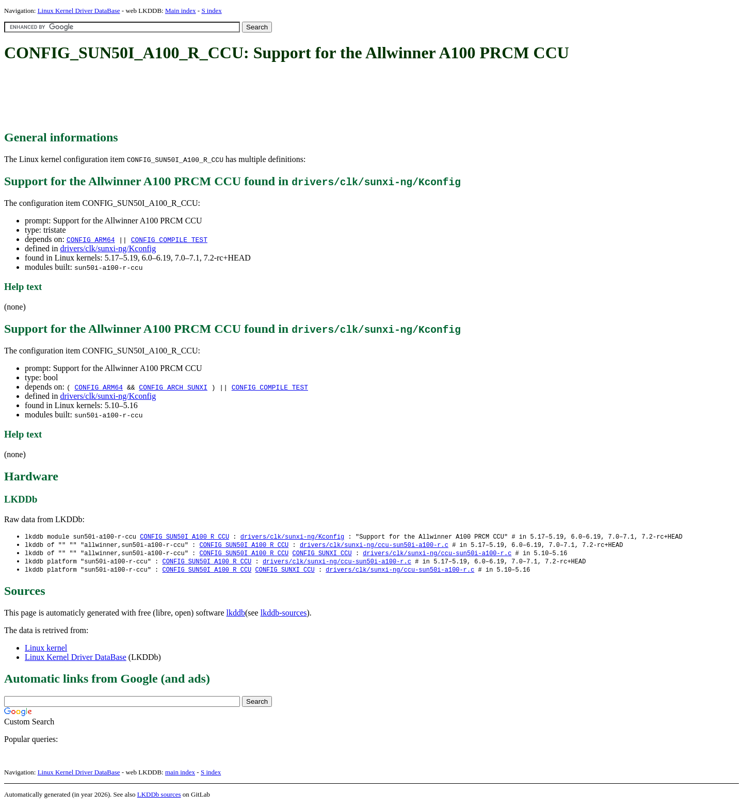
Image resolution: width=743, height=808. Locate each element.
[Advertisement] (192, 97)
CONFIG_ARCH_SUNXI (173, 387)
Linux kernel (46, 650)
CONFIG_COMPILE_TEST (169, 239)
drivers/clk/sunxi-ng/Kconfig (108, 248)
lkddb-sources (284, 615)
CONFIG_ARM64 (91, 239)
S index (211, 10)
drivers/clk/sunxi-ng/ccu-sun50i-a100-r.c (374, 545)
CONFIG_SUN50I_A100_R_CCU (184, 536)
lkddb (236, 615)
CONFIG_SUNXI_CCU (321, 554)
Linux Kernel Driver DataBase (79, 10)
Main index (180, 10)
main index (180, 775)
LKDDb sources (159, 797)
